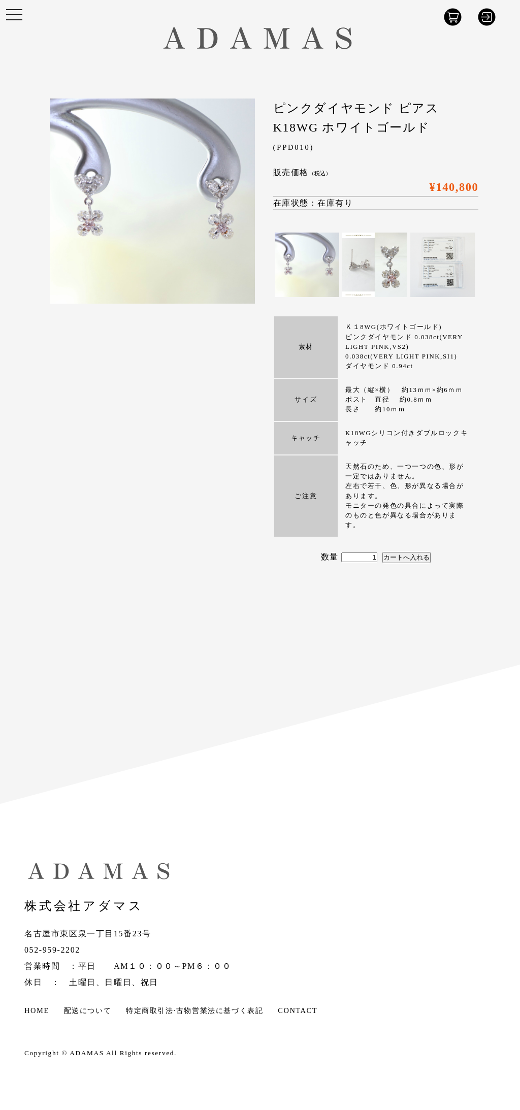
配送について (88, 1010)
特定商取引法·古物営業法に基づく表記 (194, 1010)
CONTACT (297, 1010)
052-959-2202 (52, 949)
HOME (36, 1010)
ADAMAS (87, 1053)
